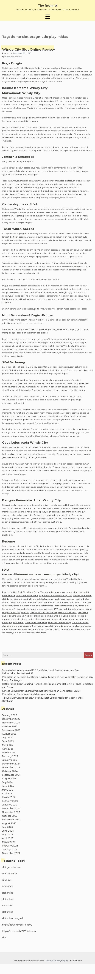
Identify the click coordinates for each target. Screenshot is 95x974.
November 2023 (11, 812)
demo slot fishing (44, 605)
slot (4, 937)
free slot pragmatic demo (38, 616)
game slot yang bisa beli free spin (69, 616)
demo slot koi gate (26, 609)
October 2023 (10, 816)
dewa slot (7, 905)
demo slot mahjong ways (71, 609)
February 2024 (10, 801)
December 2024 (11, 763)
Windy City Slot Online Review (28, 49)
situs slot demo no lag (59, 622)
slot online (7, 892)
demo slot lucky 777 (47, 609)
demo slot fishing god (66, 605)
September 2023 (11, 819)
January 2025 (9, 760)
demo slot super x (67, 612)
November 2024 (11, 767)
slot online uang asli (12, 918)
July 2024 (7, 782)
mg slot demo (16, 622)
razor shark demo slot (36, 622)
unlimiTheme (75, 960)
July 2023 (7, 827)
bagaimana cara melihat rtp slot (55, 595)
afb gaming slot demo (60, 592)
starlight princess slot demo (23, 629)
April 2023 (7, 838)
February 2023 (10, 845)
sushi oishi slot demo (49, 629)
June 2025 (8, 741)
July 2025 (7, 737)
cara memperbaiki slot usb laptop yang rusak (36, 599)
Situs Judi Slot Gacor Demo (26, 592)
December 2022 (11, 853)
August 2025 (9, 733)
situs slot (7, 880)
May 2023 (7, 834)
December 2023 (11, 808)
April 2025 (7, 748)
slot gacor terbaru (11, 867)
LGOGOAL (8, 886)
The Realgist (47, 5)
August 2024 (9, 778)
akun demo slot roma (27, 595)
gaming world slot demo (14, 619)
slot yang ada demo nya (61, 626)
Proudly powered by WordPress (29, 960)
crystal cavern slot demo (67, 602)
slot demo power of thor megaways (30, 626)
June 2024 (8, 786)
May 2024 (7, 789)
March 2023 (8, 842)
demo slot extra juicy (24, 605)
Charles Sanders (13, 56)
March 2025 (8, 752)
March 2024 (8, 797)
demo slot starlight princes (43, 612)
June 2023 (8, 830)
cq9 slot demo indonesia (41, 602)
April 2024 (7, 793)
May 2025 (7, 745)
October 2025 (9, 726)
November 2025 (11, 722)
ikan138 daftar (9, 873)
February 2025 (10, 756)
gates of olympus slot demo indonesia (48, 619)
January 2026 (9, 715)
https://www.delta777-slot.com (19, 931)
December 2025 (11, 719)
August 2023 (9, 823)
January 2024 (9, 804)
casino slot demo (18, 602)
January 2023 (9, 849)
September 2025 (11, 730)
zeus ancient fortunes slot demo (29, 632)
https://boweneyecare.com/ (17, 924)
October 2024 (10, 771)
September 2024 (11, 775)
